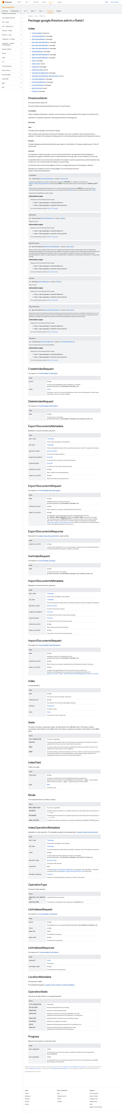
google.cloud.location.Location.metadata (60, 985)
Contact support (94, 1093)
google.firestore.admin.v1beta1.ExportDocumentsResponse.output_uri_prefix (72, 673)
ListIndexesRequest (38, 79)
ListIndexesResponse (39, 82)
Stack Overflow (94, 1096)
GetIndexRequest (37, 51)
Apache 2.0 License (35, 1068)
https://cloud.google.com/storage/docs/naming (59, 522)
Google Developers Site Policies (59, 1068)
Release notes (93, 1101)
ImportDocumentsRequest (40, 57)
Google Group (93, 1099)
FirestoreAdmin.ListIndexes (48, 914)
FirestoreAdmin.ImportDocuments (49, 645)
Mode (48, 784)
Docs (36, 16)
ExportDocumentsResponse (40, 48)
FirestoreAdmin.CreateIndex (48, 373)
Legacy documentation (96, 1107)
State (49, 712)
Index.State (36, 64)
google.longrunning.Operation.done (73, 871)
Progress (35, 91)
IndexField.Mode (37, 70)
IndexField (35, 67)
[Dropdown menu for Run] (30, 2)
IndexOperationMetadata (40, 73)
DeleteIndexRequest (38, 39)
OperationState (37, 88)
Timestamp (50, 439)
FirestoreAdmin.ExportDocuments (49, 490)
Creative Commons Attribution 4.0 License (74, 1067)
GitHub (27, 1104)
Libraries (27, 1101)
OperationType (52, 860)
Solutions (36, 2)
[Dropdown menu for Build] (22, 2)
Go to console (114, 2)
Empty (63, 218)
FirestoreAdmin (37, 33)
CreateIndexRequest (38, 36)
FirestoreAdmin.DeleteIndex (48, 406)
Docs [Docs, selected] (50, 2)
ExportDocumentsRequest (40, 45)
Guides (27, 1093)
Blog (106, 2)
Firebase (30, 16)
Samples (58, 11)
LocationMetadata (38, 85)
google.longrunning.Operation (39, 183)
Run (27, 2)
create (93, 190)
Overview (5, 11)
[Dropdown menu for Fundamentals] (21, 11)
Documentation (8, 7)
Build (18, 2)
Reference (42, 16)
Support (59, 2)
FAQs (91, 1104)
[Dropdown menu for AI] (28, 11)
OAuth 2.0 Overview (52, 208)
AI (25, 11)
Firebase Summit (61, 1096)
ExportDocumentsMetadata (40, 42)
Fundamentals (15, 11)
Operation (64, 179)
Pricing (44, 2)
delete (71, 190)
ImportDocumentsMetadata (40, 54)
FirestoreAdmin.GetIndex (47, 561)
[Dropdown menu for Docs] (54, 2)
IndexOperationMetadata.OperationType (45, 76)
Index (34, 61)
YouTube (59, 1101)
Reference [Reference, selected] (50, 11)
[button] (10, 13)
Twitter (59, 1099)
